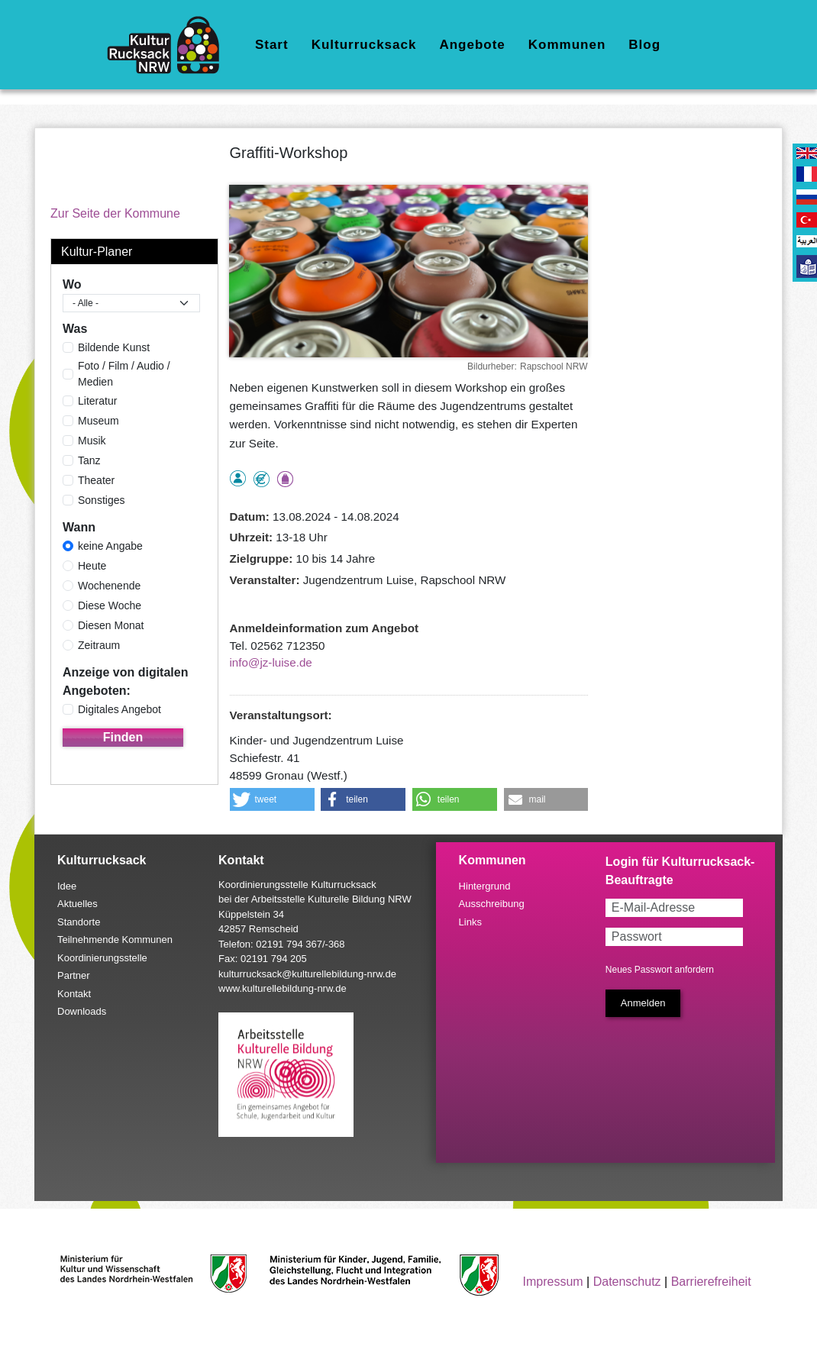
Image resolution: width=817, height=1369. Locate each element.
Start (272, 44)
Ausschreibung (492, 903)
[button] (272, 799)
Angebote (472, 44)
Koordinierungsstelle (102, 958)
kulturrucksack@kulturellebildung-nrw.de (307, 974)
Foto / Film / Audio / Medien (124, 374)
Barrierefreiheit (711, 1281)
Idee (66, 886)
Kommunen (567, 44)
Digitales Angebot (119, 709)
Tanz (89, 460)
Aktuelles (77, 903)
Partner (73, 975)
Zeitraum (99, 645)
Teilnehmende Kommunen (115, 939)
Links (470, 922)
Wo (72, 284)
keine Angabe (110, 546)
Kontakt (74, 993)
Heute (92, 566)
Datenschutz (627, 1281)
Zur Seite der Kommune (115, 213)
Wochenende (109, 586)
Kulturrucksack (364, 44)
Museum (98, 421)
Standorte (78, 922)
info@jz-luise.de (271, 662)
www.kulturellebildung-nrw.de (282, 988)
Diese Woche (109, 605)
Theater (96, 480)
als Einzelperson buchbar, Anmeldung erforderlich (238, 478)
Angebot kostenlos (261, 479)
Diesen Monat (111, 625)
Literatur (97, 401)
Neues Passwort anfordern (659, 969)
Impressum (553, 1281)
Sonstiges (101, 500)
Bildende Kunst (114, 347)
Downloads (81, 1011)
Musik (92, 440)
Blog (644, 44)
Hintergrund (485, 886)
